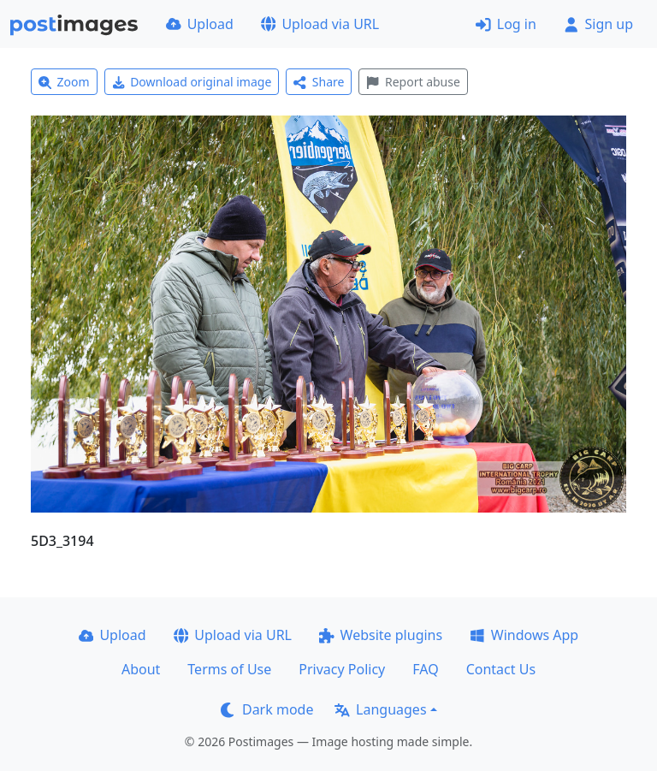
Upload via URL (320, 24)
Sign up (598, 24)
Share (318, 82)
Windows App (524, 635)
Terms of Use (229, 669)
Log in (506, 24)
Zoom (64, 82)
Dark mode (267, 709)
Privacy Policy (342, 669)
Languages (380, 709)
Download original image (192, 82)
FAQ (425, 669)
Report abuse (412, 82)
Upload (200, 24)
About (140, 669)
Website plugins (380, 635)
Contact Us (501, 669)
